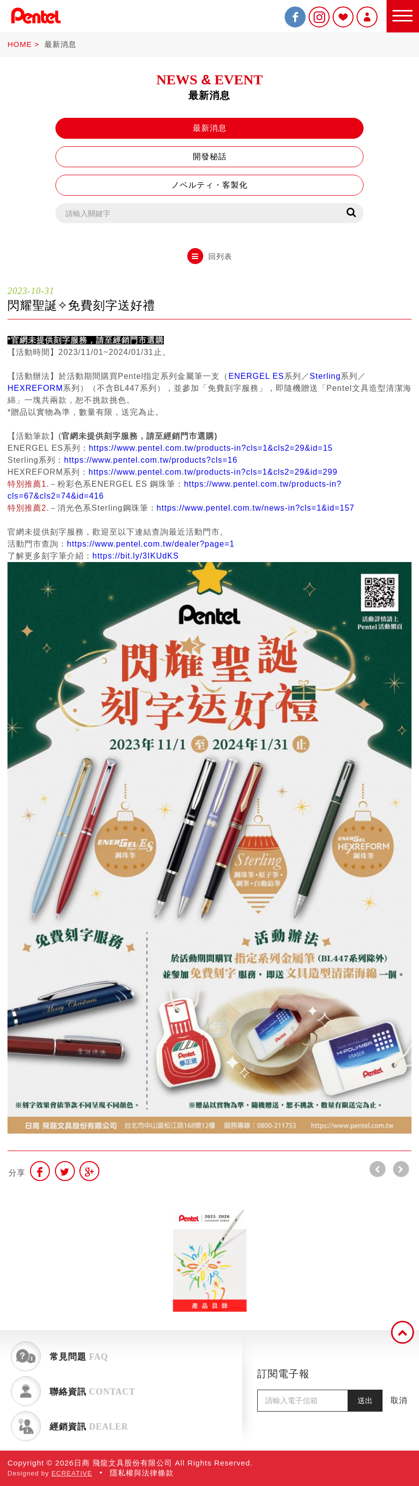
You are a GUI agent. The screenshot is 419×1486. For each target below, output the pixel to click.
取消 (399, 1400)
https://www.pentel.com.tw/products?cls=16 (150, 460)
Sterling (325, 376)
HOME (19, 44)
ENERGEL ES (256, 376)
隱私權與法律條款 (142, 1473)
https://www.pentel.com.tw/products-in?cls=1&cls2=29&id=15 (211, 448)
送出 (365, 1400)
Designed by (49, 1473)
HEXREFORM (35, 388)
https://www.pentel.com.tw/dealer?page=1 (151, 544)
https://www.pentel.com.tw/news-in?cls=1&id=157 (256, 508)
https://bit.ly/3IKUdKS (135, 556)
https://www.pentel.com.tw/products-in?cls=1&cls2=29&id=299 (213, 472)
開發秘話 (210, 156)
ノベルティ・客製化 (209, 185)
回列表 (209, 256)
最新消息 (60, 44)
